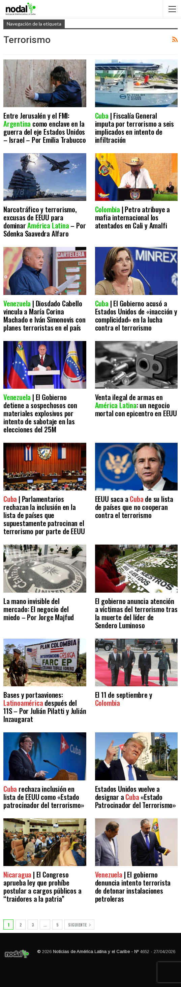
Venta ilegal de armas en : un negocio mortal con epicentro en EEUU (136, 405)
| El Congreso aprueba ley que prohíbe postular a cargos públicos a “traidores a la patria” (42, 886)
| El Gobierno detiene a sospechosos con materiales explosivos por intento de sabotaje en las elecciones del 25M (40, 413)
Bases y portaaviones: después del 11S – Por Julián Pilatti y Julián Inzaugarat (44, 706)
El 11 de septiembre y (123, 698)
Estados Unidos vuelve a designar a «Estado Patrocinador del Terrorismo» (135, 796)
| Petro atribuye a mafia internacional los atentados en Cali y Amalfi (132, 217)
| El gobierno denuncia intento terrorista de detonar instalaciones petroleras (133, 886)
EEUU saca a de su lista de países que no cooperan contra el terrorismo (134, 507)
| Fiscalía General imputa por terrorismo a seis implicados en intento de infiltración (134, 127)
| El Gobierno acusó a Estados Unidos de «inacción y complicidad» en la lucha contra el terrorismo (136, 315)
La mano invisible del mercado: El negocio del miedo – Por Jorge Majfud (38, 609)
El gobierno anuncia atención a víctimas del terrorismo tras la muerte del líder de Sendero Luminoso (136, 613)
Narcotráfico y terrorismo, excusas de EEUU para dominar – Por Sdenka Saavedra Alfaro (44, 221)
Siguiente (79, 925)
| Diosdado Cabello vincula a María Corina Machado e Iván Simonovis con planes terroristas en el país (44, 315)
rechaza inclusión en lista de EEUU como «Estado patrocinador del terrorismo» (43, 796)
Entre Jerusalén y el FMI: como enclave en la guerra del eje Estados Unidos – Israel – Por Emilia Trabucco (44, 127)
